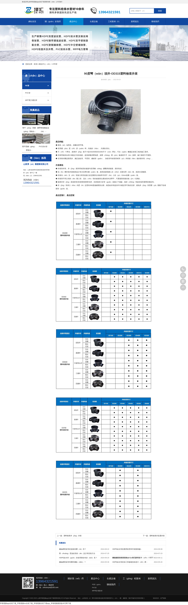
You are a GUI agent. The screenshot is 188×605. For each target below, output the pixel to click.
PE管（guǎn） (97, 584)
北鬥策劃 (163, 598)
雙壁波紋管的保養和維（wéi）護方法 (126, 558)
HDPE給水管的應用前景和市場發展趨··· (127, 549)
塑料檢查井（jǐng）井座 (73, 536)
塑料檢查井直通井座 (157, 536)
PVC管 (27, 93)
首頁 (35, 64)
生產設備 (94, 21)
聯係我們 (155, 21)
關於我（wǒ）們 (76, 578)
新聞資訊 (135, 21)
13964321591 (183, 269)
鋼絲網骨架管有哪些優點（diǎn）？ (72, 562)
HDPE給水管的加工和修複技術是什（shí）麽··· (129, 562)
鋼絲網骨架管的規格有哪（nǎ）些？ (72, 549)
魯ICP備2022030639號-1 (136, 598)
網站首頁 (32, 21)
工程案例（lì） (114, 21)
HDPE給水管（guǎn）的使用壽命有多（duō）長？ (78, 558)
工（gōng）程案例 (132, 578)
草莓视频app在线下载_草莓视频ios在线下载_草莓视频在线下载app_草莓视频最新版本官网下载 (35, 603)
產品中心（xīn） (45, 64)
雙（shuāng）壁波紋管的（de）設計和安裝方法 (77, 553)
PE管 (55, 64)
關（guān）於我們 (53, 21)
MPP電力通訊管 (31, 100)
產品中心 (73, 21)
